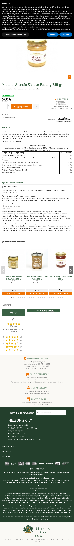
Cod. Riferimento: (7, 117)
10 (31, 297)
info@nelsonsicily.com (37, 362)
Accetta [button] (66, 34)
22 (58, 297)
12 (36, 297)
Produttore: (51, 120)
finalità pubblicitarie (14, 18)
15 (42, 297)
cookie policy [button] (45, 9)
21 (56, 297)
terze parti (36, 12)
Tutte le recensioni (48, 312)
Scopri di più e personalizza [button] (15, 34)
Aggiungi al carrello (21, 107)
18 (49, 297)
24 (62, 297)
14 (40, 297)
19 (51, 297)
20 (54, 297)
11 (34, 297)
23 (60, 297)
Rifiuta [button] (52, 34)
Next (71, 270)
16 (45, 297)
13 (38, 297)
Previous (3, 270)
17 (47, 297)
